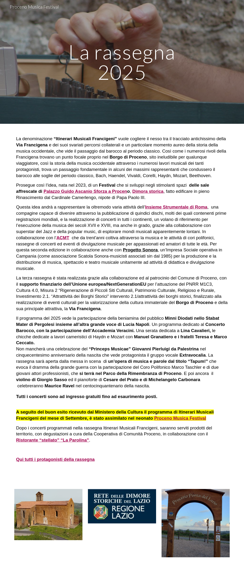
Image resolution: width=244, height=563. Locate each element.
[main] (122, 62)
